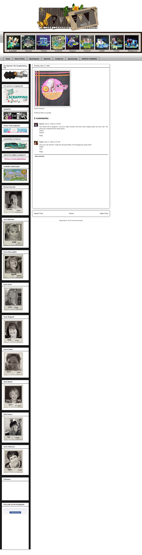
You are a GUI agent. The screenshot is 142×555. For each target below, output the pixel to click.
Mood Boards (34, 59)
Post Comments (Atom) (75, 220)
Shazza (41, 124)
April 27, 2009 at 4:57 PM (52, 142)
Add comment (39, 156)
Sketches (47, 59)
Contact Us (59, 59)
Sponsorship (72, 59)
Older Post (104, 213)
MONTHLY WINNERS (89, 59)
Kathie (41, 142)
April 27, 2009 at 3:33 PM (53, 124)
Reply (41, 135)
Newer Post (38, 213)
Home (8, 59)
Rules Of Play (20, 59)
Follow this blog (15, 512)
